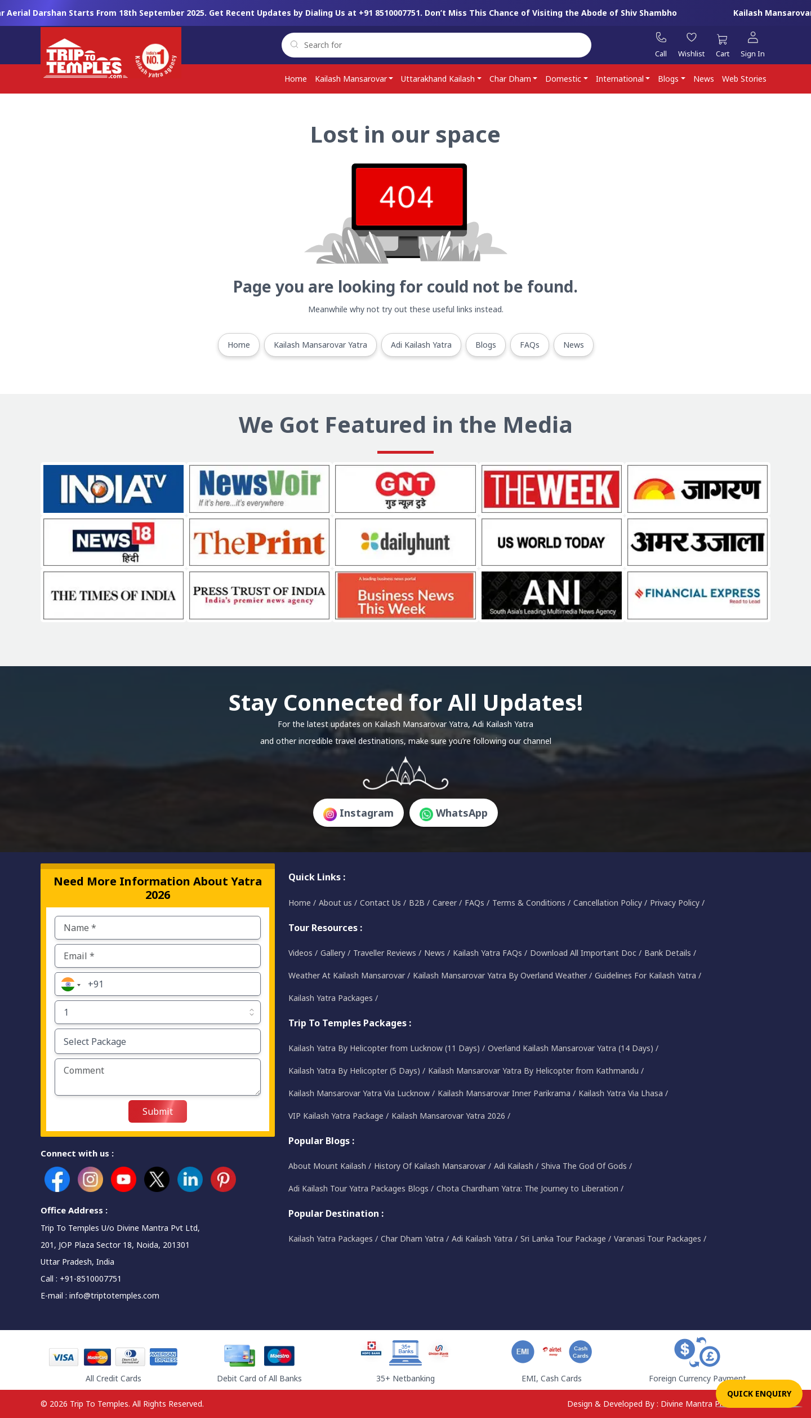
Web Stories (744, 78)
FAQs (530, 344)
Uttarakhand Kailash (438, 78)
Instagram (358, 813)
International (620, 78)
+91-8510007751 (91, 1278)
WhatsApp (454, 813)
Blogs (668, 78)
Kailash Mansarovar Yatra (320, 344)
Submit (157, 1111)
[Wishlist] (691, 45)
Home (295, 78)
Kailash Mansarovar (351, 78)
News (703, 78)
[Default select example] (158, 1012)
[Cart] (722, 47)
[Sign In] (752, 45)
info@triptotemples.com (114, 1295)
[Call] (660, 45)
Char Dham (510, 78)
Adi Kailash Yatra (421, 344)
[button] (69, 984)
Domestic (563, 78)
